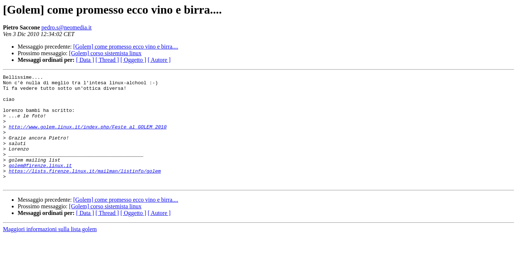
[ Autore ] (159, 60)
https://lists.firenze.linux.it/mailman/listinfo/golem (85, 190)
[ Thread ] (107, 60)
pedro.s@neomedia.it (67, 27)
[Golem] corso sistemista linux (105, 53)
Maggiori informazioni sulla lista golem (50, 251)
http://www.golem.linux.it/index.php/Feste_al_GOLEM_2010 (88, 137)
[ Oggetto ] (133, 60)
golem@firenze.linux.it (40, 184)
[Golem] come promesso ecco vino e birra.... (125, 46)
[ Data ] (85, 60)
